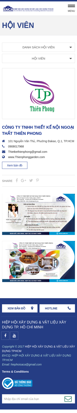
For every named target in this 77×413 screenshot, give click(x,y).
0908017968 (16, 146)
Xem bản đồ (14, 165)
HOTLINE (51, 308)
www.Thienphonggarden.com (26, 157)
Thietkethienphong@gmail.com (27, 151)
